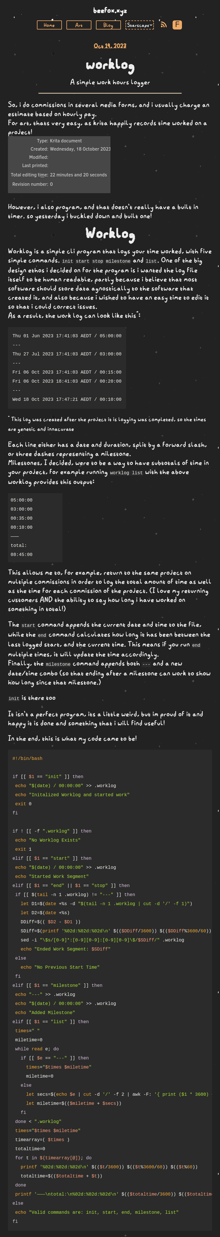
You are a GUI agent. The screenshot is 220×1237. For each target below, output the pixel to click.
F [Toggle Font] (177, 25)
